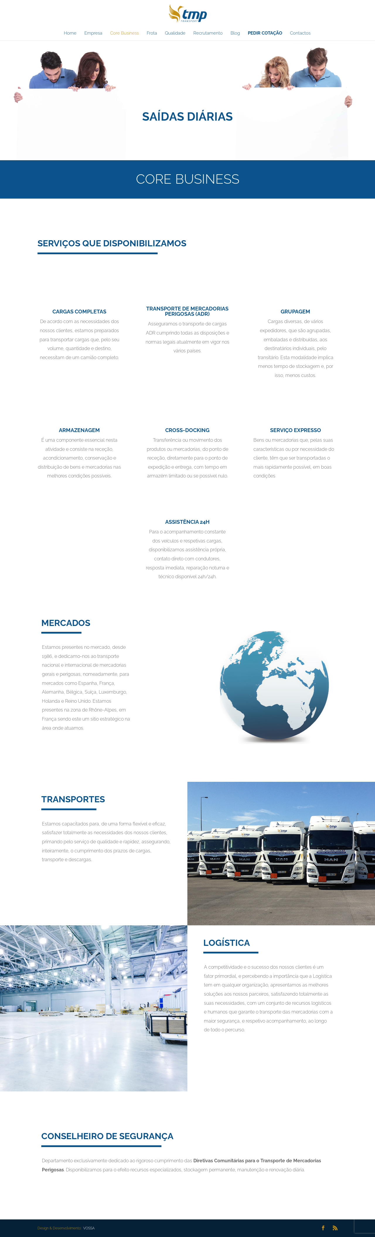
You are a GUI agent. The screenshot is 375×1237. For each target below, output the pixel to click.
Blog (235, 33)
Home (70, 33)
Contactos (300, 33)
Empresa (93, 33)
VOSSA (88, 1228)
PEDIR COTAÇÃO (265, 33)
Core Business (124, 33)
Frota (152, 33)
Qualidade (175, 33)
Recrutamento (208, 33)
